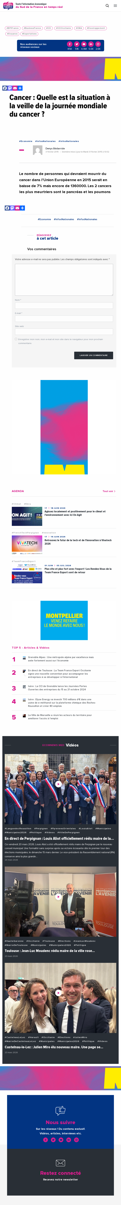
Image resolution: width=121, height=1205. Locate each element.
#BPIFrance (13, 28)
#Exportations (29, 34)
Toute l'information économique (39, 5)
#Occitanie (33, 941)
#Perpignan (41, 829)
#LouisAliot (85, 829)
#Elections (64, 941)
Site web (19, 326)
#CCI (48, 28)
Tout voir (109, 491)
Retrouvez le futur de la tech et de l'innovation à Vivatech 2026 (78, 542)
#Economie (25, 141)
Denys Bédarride (55, 148)
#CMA (79, 28)
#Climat (16, 504)
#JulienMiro (80, 1037)
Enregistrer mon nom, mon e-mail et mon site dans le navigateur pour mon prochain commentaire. (60, 341)
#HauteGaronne (14, 941)
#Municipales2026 (15, 832)
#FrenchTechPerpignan (25, 533)
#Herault (33, 1037)
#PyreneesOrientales (63, 829)
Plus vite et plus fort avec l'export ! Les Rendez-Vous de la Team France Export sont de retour (78, 570)
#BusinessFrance (32, 28)
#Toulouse (49, 941)
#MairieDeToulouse (16, 945)
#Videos (50, 832)
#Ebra (27, 504)
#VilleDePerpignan (69, 832)
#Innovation (49, 533)
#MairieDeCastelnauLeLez (20, 1041)
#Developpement (96, 28)
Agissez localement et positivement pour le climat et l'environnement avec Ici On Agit (75, 513)
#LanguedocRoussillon (18, 829)
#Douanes (12, 34)
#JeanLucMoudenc (85, 941)
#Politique (35, 832)
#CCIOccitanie (63, 28)
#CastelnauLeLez (15, 1037)
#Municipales (103, 829)
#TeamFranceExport (24, 561)
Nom (18, 300)
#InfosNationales (45, 141)
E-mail (18, 313)
